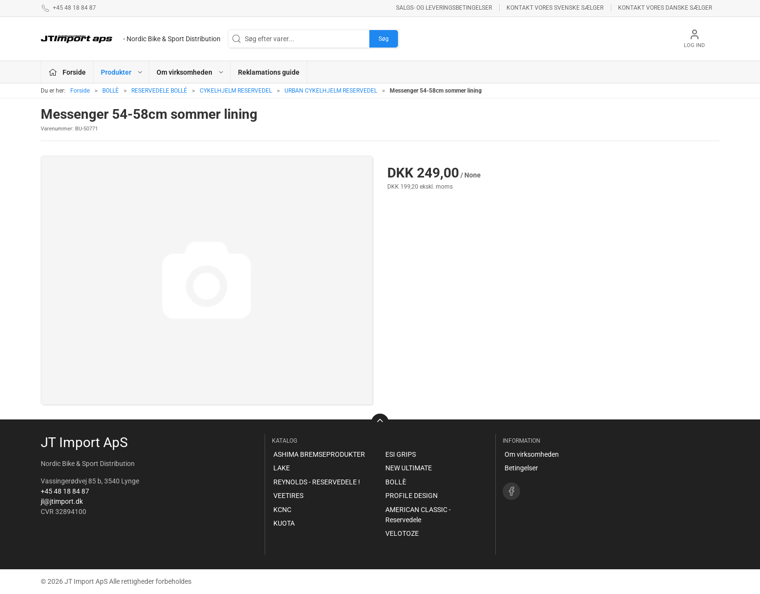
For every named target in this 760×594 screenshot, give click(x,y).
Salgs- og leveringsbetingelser (444, 7)
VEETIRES (288, 495)
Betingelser (521, 468)
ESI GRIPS (400, 454)
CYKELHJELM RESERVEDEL (236, 90)
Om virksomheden (532, 454)
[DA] (131, 38)
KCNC (282, 510)
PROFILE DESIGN (411, 495)
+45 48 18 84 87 (65, 491)
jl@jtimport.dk (62, 501)
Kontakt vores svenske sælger (555, 7)
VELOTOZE (402, 533)
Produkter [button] (122, 72)
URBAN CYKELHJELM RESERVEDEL (331, 90)
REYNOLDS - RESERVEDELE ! (316, 482)
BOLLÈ (110, 90)
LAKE (281, 468)
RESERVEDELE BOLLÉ (159, 90)
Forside (80, 90)
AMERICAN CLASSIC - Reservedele (418, 515)
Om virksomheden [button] (190, 72)
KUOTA (284, 523)
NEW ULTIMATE (408, 468)
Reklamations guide (269, 72)
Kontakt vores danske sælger (665, 7)
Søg (384, 38)
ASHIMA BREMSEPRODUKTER (319, 454)
